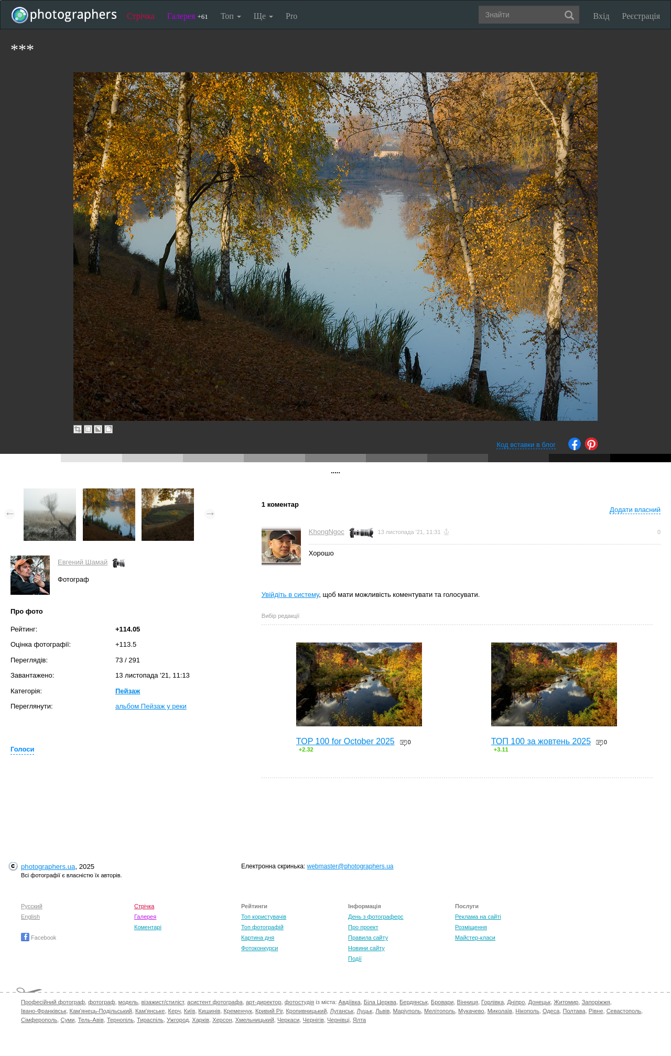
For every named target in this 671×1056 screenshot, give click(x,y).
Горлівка (492, 1002)
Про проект (363, 927)
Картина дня (257, 937)
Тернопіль (120, 1020)
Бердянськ (413, 1002)
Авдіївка (350, 1002)
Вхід (601, 16)
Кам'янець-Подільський (101, 1011)
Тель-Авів (91, 1020)
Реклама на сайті (478, 916)
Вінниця (467, 1002)
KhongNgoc (326, 532)
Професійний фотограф (53, 1002)
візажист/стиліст (162, 1002)
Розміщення (471, 927)
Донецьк (539, 1002)
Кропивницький (306, 1011)
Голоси (22, 749)
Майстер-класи (475, 937)
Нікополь (527, 1011)
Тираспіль (150, 1020)
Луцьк (364, 1011)
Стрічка (141, 16)
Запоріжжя (596, 1002)
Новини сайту (366, 948)
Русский (31, 906)
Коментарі (147, 927)
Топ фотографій (262, 927)
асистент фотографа (215, 1002)
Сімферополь (39, 1020)
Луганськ (341, 1011)
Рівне (596, 1011)
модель (128, 1002)
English (30, 916)
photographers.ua (48, 866)
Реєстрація (641, 16)
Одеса (551, 1011)
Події (355, 958)
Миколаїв (500, 1011)
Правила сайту (368, 937)
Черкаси (288, 1020)
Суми (67, 1020)
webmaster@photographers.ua (350, 866)
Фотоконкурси (259, 948)
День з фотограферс (376, 916)
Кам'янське (150, 1011)
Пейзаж (127, 691)
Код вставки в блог (526, 445)
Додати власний (635, 510)
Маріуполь (406, 1011)
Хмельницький (254, 1020)
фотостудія (300, 1002)
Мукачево (471, 1011)
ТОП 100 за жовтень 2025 (541, 741)
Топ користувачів (263, 916)
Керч (174, 1011)
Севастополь (624, 1011)
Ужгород (178, 1020)
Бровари (442, 1002)
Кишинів (209, 1011)
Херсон (222, 1020)
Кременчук (237, 1011)
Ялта (359, 1020)
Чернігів (312, 1020)
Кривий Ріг (269, 1011)
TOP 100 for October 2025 (345, 741)
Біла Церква (380, 1002)
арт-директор (264, 1002)
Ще (263, 16)
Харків (200, 1020)
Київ (189, 1011)
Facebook (38, 937)
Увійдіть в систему (290, 594)
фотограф (101, 1002)
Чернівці (338, 1020)
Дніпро (516, 1002)
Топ (231, 16)
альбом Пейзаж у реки (151, 706)
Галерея (187, 16)
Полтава (573, 1011)
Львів (382, 1011)
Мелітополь (439, 1011)
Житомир (566, 1002)
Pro (291, 16)
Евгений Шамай (82, 562)
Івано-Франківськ (43, 1011)
